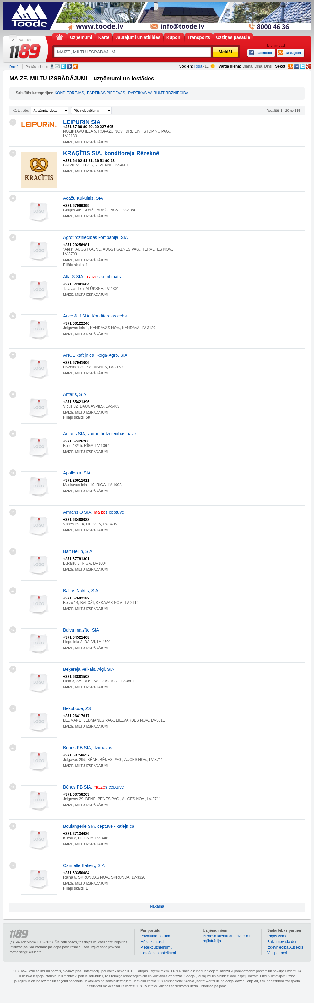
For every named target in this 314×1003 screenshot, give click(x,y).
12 (12, 551)
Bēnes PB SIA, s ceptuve (93, 786)
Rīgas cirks (276, 936)
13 (12, 590)
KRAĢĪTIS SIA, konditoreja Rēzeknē (111, 153)
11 (12, 512)
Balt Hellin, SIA (77, 551)
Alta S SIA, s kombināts (92, 276)
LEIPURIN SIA (81, 122)
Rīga (198, 66)
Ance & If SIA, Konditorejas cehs (95, 315)
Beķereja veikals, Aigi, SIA (88, 669)
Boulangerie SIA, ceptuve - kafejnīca (98, 826)
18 (12, 787)
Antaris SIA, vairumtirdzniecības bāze (99, 433)
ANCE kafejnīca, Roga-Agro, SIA (95, 355)
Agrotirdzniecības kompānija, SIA (95, 237)
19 (12, 826)
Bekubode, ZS (77, 708)
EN (29, 39)
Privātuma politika (155, 936)
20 (12, 865)
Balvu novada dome (283, 942)
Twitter (63, 66)
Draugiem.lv (75, 66)
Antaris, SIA (74, 394)
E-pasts (57, 66)
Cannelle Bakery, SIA (84, 865)
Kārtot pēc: (21, 110)
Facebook (69, 66)
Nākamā (157, 906)
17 (12, 747)
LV (13, 39)
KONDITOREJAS (69, 93)
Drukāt (14, 66)
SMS (52, 66)
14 (12, 630)
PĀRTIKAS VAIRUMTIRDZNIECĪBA (158, 93)
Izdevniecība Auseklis (285, 947)
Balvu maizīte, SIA (81, 629)
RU (21, 39)
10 (12, 472)
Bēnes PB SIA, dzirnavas (87, 747)
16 (12, 708)
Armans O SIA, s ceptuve (93, 512)
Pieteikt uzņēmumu (156, 947)
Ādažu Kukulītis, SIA (83, 198)
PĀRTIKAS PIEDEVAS (106, 93)
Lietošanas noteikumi (158, 953)
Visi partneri (277, 953)
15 (12, 669)
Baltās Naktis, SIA (80, 590)
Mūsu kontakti (152, 942)
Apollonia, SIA (77, 472)
